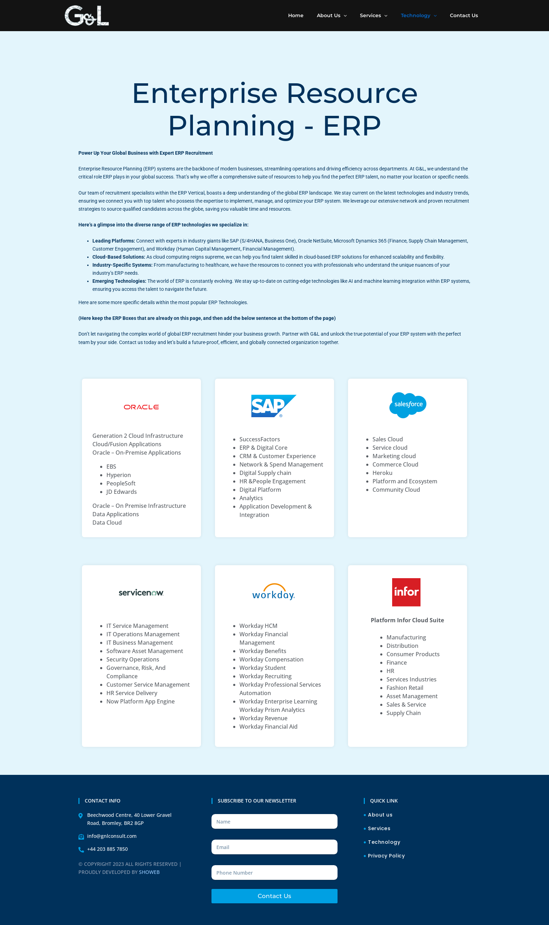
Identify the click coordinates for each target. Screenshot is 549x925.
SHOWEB (149, 872)
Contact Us (274, 895)
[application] (356, 15)
